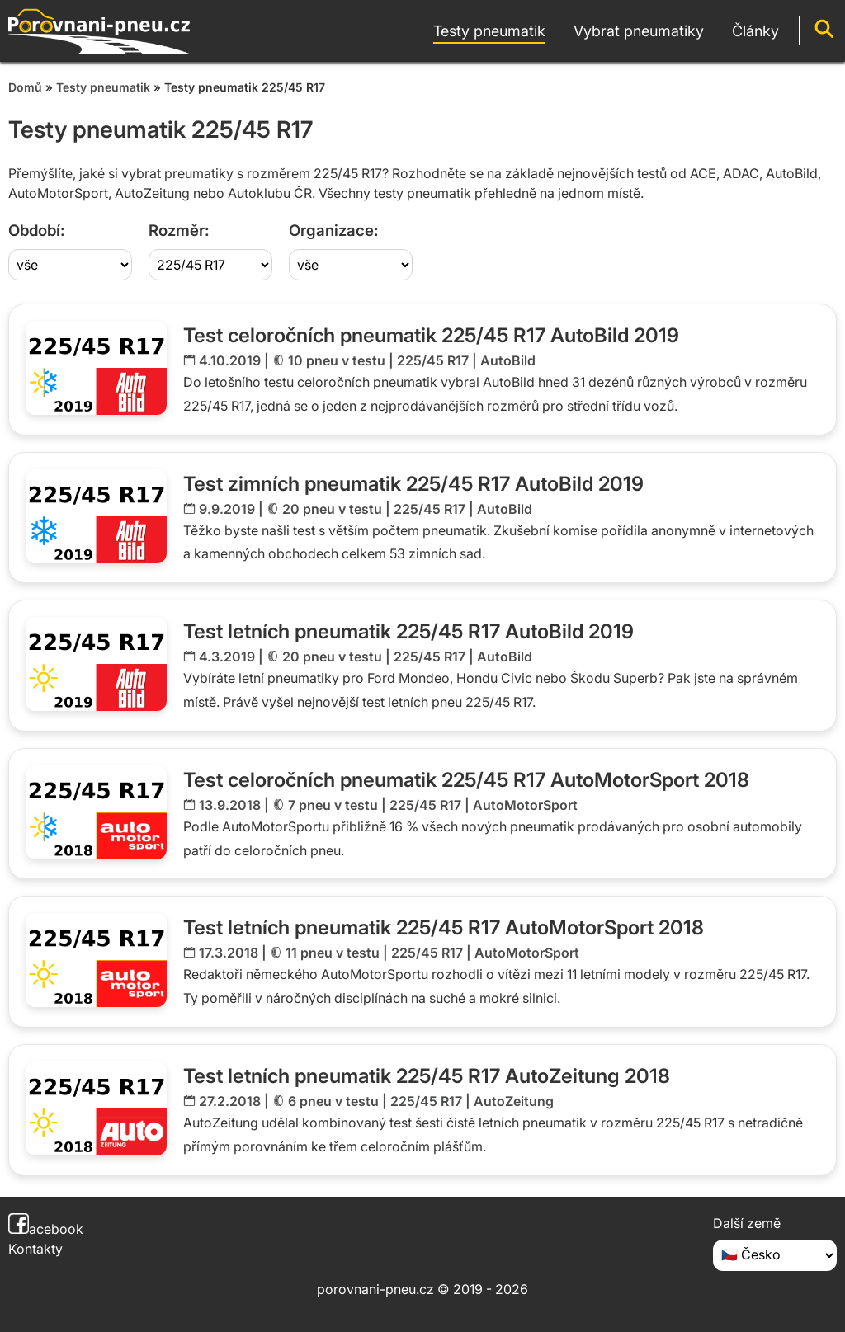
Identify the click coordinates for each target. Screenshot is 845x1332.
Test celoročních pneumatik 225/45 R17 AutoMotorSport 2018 (466, 780)
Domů (25, 87)
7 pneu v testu (333, 805)
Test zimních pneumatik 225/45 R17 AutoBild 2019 (413, 484)
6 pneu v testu (333, 1101)
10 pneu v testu (336, 360)
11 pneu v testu (333, 952)
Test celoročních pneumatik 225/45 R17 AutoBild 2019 (431, 335)
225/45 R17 (433, 360)
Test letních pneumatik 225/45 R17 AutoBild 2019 (408, 631)
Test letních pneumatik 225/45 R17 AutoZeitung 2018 (426, 1076)
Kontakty (35, 1248)
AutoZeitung (514, 1101)
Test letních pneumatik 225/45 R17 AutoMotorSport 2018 (443, 927)
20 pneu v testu (332, 509)
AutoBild (508, 360)
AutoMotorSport (525, 805)
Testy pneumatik (103, 87)
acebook (45, 1229)
